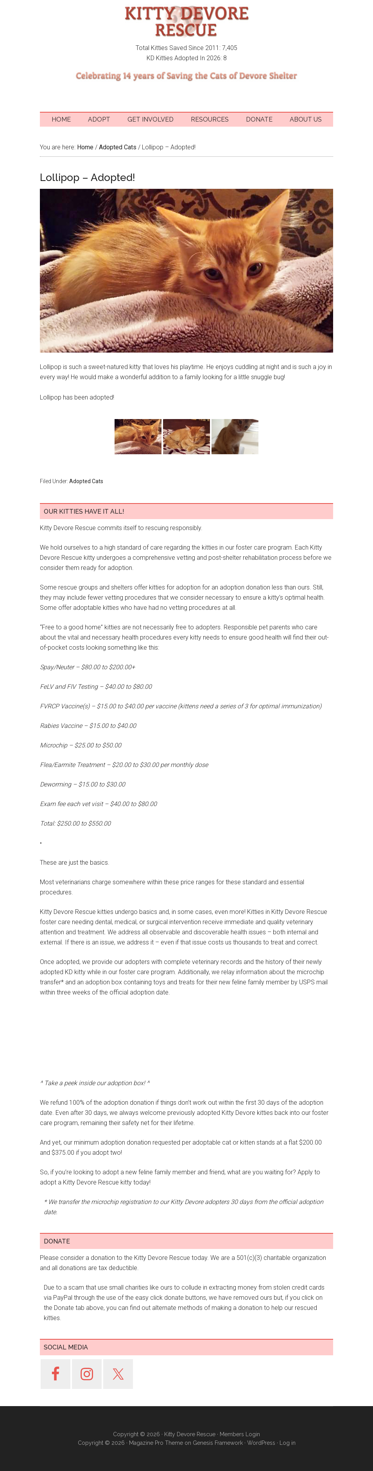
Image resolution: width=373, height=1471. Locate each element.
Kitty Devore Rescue (186, 21)
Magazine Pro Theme (156, 1443)
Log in (288, 1443)
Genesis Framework (218, 1443)
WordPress (261, 1443)
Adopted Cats (86, 481)
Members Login (240, 1434)
